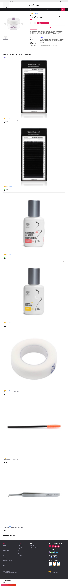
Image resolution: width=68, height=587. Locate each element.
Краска (4, 565)
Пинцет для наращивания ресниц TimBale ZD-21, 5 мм (13, 527)
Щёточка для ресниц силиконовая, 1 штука (11, 459)
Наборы (46, 9)
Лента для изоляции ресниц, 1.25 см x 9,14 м (11, 391)
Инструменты (30, 9)
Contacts (17, 1)
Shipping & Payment (11, 1)
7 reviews (10, 390)
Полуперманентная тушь (7, 560)
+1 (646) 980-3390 (54, 556)
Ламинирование (23, 9)
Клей (12, 9)
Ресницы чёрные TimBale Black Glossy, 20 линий (12, 120)
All (3, 9)
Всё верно (8, 584)
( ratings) (53, 572)
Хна (3, 563)
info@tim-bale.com (53, 557)
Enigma (41, 37)
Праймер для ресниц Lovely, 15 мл (10, 323)
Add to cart (42, 23)
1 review (36, 13)
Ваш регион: (8, 580)
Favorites (56, 1)
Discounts (5, 1)
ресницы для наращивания (52, 573)
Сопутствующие (38, 9)
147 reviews (10, 118)
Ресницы (7, 9)
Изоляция (4, 558)
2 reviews (10, 254)
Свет (43, 9)
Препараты (16, 9)
